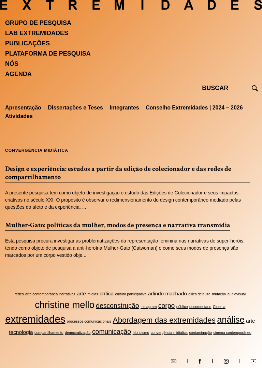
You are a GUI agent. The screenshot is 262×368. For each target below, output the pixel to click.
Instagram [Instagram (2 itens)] (149, 307)
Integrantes (124, 108)
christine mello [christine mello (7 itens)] (64, 304)
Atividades (19, 116)
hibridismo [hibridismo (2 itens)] (141, 332)
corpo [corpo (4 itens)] (166, 305)
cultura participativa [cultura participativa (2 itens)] (131, 294)
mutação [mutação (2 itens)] (219, 294)
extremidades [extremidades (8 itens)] (35, 319)
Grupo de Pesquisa (38, 22)
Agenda (18, 74)
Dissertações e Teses (75, 108)
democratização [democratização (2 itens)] (77, 332)
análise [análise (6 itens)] (230, 319)
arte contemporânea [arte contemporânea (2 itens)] (41, 294)
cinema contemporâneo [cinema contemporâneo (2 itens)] (232, 332)
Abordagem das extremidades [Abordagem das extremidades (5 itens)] (164, 320)
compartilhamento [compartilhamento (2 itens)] (48, 332)
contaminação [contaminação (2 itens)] (200, 332)
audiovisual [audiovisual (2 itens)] (237, 294)
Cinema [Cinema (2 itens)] (219, 307)
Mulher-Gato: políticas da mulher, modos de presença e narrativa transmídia (117, 225)
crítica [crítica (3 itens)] (107, 293)
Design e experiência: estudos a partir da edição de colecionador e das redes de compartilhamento (118, 172)
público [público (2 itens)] (182, 307)
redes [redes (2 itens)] (19, 294)
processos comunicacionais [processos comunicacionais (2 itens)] (89, 321)
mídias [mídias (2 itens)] (92, 294)
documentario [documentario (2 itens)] (200, 307)
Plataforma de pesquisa (48, 53)
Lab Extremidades (36, 33)
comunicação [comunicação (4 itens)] (111, 331)
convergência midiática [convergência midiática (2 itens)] (169, 332)
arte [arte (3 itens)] (81, 293)
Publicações (27, 43)
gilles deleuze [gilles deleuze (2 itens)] (199, 294)
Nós (11, 63)
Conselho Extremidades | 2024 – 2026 (194, 108)
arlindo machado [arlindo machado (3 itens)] (167, 293)
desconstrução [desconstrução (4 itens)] (117, 305)
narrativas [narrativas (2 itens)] (67, 294)
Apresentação (23, 108)
